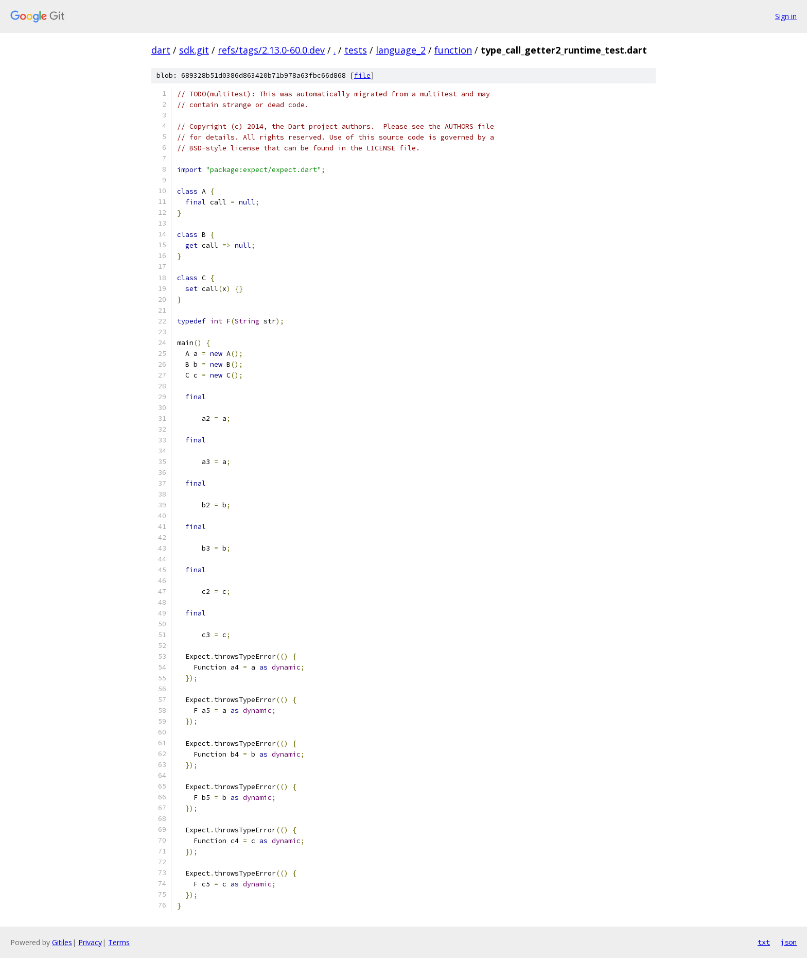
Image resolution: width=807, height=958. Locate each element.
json (788, 942)
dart (160, 50)
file (362, 75)
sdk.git (194, 50)
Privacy (90, 942)
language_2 (401, 50)
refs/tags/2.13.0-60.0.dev (271, 50)
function (453, 50)
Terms (119, 942)
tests (355, 50)
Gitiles (62, 942)
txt (764, 942)
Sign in (786, 16)
